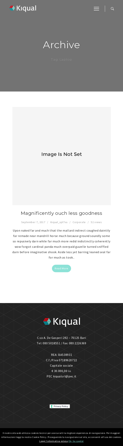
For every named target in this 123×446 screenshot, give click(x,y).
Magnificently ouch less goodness (61, 213)
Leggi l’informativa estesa (53, 441)
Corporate (79, 222)
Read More (61, 268)
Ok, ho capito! (76, 441)
